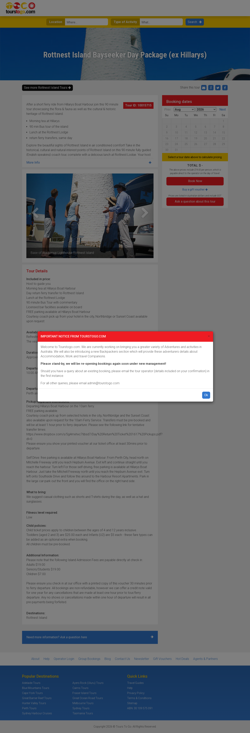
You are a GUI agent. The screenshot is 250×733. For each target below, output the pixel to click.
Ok (206, 395)
